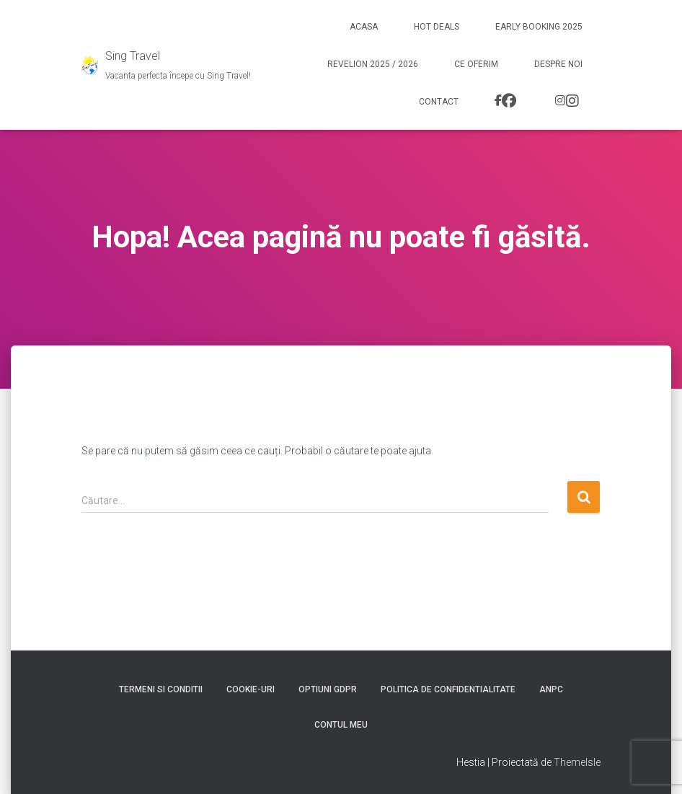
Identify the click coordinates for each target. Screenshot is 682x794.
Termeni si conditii (161, 689)
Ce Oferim (476, 64)
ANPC (551, 689)
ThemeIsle (577, 762)
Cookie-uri (250, 689)
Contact (439, 102)
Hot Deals (436, 27)
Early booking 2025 (539, 27)
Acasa (364, 27)
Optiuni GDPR (327, 689)
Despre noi (558, 64)
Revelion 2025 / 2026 (372, 64)
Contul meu (341, 725)
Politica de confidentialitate (448, 689)
